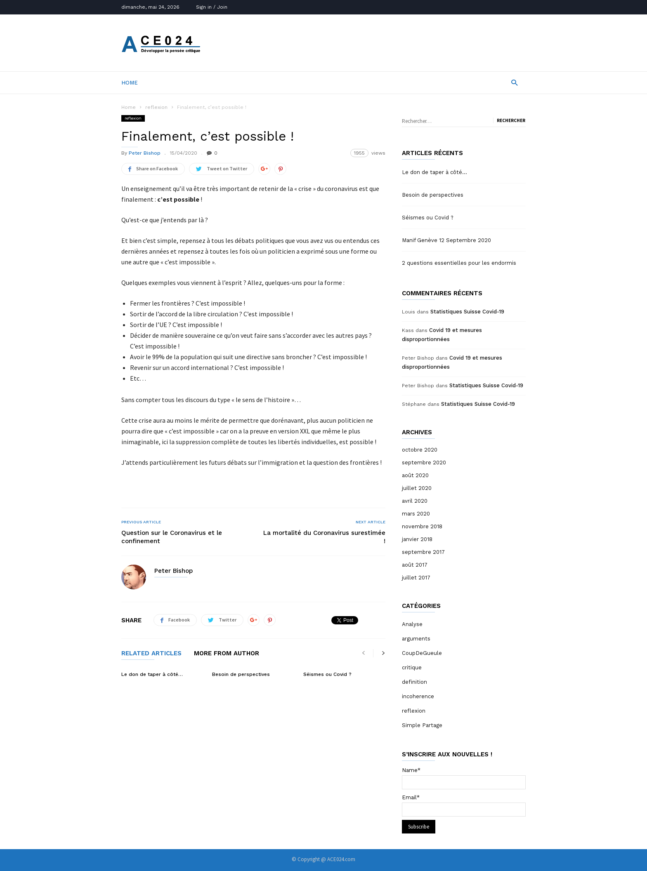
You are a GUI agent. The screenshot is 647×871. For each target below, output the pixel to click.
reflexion (156, 107)
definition (414, 682)
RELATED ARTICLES (151, 653)
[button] (514, 82)
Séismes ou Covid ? (327, 674)
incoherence (418, 696)
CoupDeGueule (422, 653)
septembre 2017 (423, 552)
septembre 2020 (424, 462)
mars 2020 (416, 514)
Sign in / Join (211, 7)
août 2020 (415, 475)
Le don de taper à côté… (152, 674)
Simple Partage (422, 725)
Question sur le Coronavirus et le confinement (171, 537)
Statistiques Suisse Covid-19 (467, 311)
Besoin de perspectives (241, 674)
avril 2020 (414, 501)
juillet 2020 (417, 488)
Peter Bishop (145, 153)
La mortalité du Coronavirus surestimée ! (324, 537)
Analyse (412, 624)
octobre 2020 (419, 450)
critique (412, 667)
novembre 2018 (422, 526)
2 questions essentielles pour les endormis (459, 263)
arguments (416, 639)
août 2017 (414, 565)
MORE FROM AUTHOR (226, 653)
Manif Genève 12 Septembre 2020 (446, 240)
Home (129, 83)
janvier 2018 (417, 539)
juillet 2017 (416, 577)
